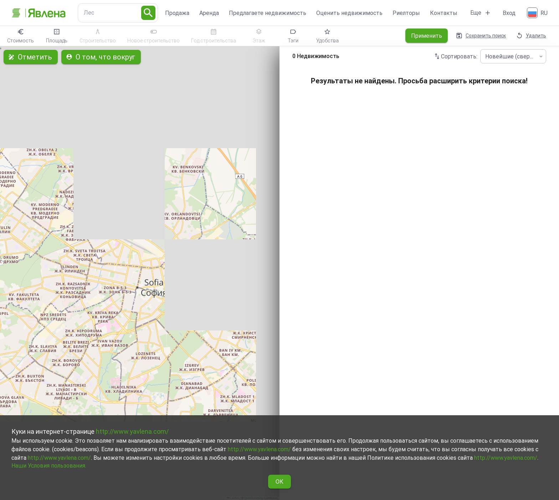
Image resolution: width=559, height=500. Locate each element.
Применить (426, 35)
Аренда (209, 13)
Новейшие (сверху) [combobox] (511, 56)
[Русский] (537, 12)
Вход (509, 13)
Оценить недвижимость (349, 13)
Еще (480, 12)
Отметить (31, 57)
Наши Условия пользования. (48, 465)
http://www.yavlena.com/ (132, 431)
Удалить (532, 35)
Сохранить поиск (481, 35)
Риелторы (406, 13)
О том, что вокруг (101, 57)
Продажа (177, 13)
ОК (279, 482)
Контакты (443, 13)
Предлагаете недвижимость (267, 13)
